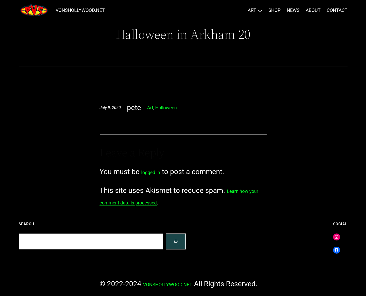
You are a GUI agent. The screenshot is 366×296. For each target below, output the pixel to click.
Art (150, 107)
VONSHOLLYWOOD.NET (80, 10)
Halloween (166, 107)
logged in (150, 172)
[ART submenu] (260, 10)
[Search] (176, 242)
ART (252, 10)
